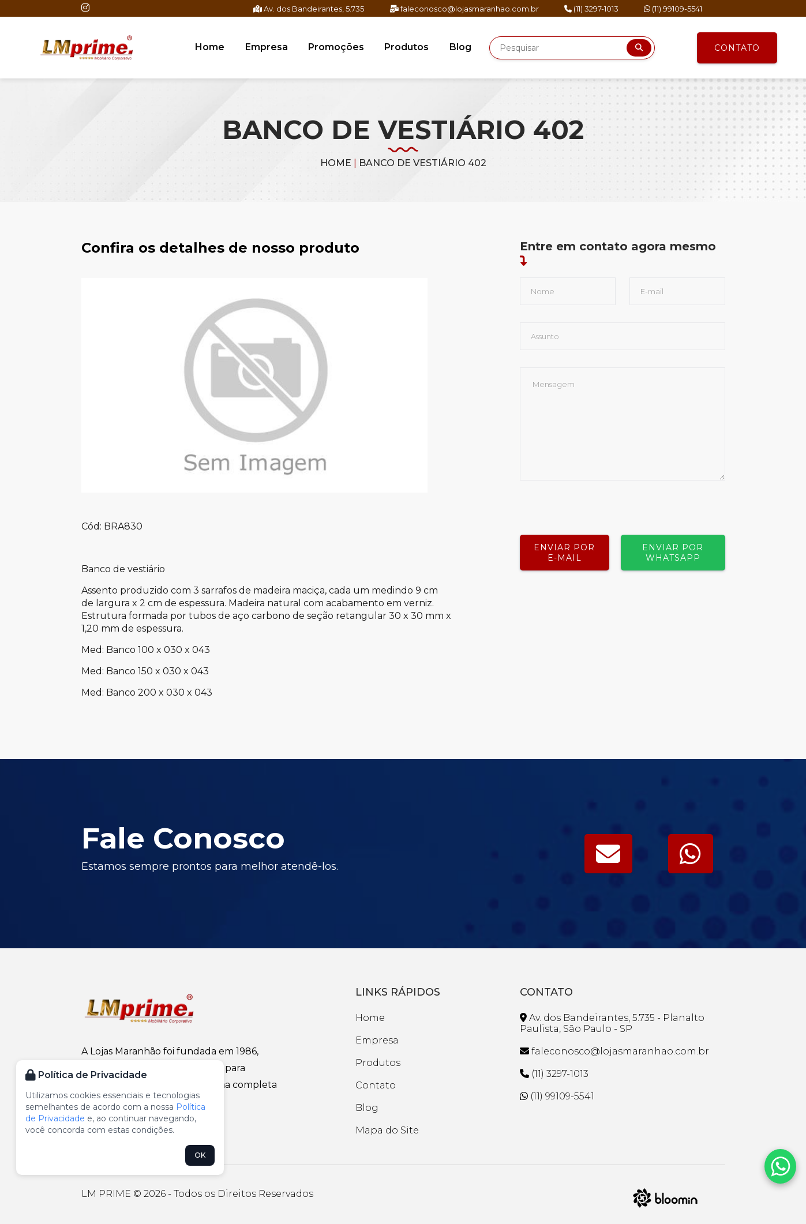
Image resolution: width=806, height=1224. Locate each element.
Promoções (336, 47)
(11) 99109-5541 (673, 8)
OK (199, 1155)
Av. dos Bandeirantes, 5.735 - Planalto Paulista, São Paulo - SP (612, 1023)
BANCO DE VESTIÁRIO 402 (422, 162)
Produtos (406, 47)
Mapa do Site (387, 1130)
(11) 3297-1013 (591, 8)
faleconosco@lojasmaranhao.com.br (464, 8)
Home (211, 47)
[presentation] (607, 502)
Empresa (267, 47)
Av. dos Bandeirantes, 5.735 (308, 8)
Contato (737, 48)
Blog (459, 47)
